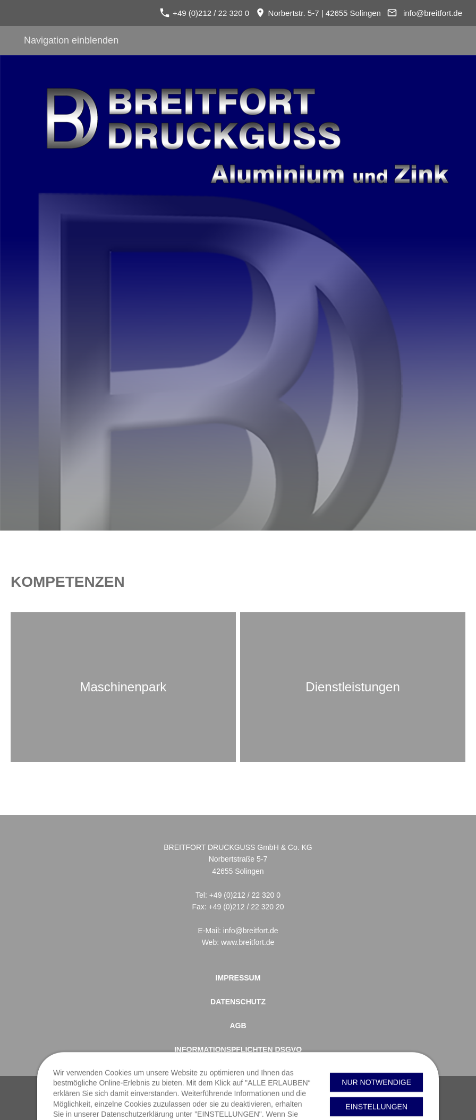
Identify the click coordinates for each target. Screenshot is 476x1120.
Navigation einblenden (71, 40)
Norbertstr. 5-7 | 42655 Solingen (318, 13)
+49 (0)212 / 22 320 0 (204, 13)
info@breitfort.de (432, 13)
